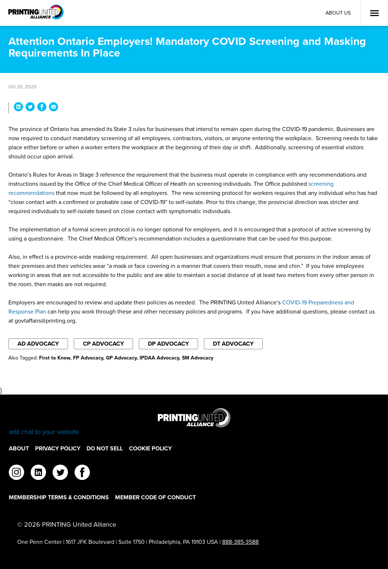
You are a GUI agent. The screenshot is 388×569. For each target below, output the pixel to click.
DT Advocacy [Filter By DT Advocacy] (233, 343)
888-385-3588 (240, 542)
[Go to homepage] (194, 422)
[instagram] (16, 473)
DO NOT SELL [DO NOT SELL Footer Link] (105, 448)
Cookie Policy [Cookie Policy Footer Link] (150, 448)
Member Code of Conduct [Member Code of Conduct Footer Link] (155, 497)
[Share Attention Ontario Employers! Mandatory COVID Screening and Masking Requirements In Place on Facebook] (41, 108)
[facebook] (82, 473)
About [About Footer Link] (19, 448)
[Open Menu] (374, 13)
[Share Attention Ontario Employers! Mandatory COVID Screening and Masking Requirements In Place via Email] (53, 108)
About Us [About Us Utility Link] (338, 13)
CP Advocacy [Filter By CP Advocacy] (103, 343)
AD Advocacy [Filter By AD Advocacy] (38, 343)
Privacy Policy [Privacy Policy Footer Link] (57, 448)
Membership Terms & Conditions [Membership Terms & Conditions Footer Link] (59, 497)
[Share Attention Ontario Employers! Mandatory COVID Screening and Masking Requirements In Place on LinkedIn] (18, 108)
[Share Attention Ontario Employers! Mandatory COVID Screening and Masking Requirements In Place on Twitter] (30, 108)
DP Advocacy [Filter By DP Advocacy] (168, 343)
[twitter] (60, 473)
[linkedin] (38, 473)
